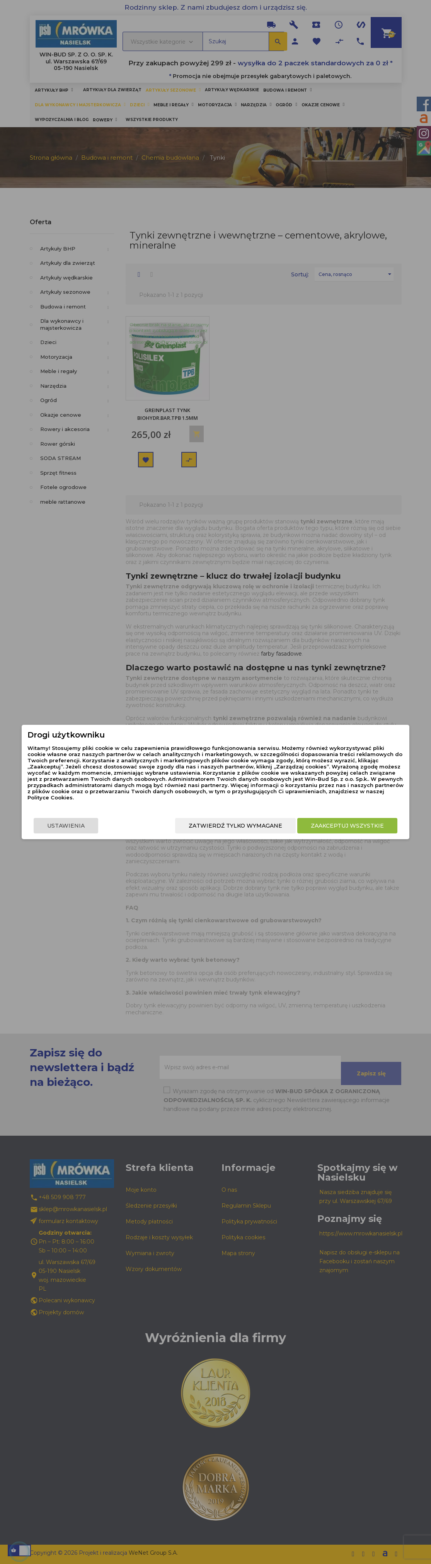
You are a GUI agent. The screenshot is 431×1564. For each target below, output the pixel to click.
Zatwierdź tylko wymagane (230, 825)
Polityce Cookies (209, 797)
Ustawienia (71, 825)
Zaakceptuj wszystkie (342, 825)
